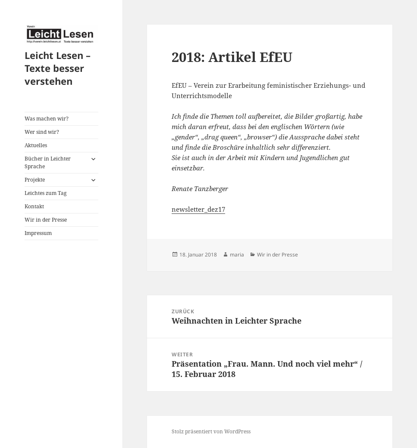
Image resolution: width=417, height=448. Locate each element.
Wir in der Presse (46, 219)
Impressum (38, 233)
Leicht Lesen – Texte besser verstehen (58, 68)
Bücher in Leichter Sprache (48, 162)
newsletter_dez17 (198, 209)
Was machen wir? (47, 118)
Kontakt (34, 206)
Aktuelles (36, 145)
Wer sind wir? (42, 132)
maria (237, 254)
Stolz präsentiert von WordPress (211, 431)
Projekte (35, 179)
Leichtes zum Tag (45, 193)
